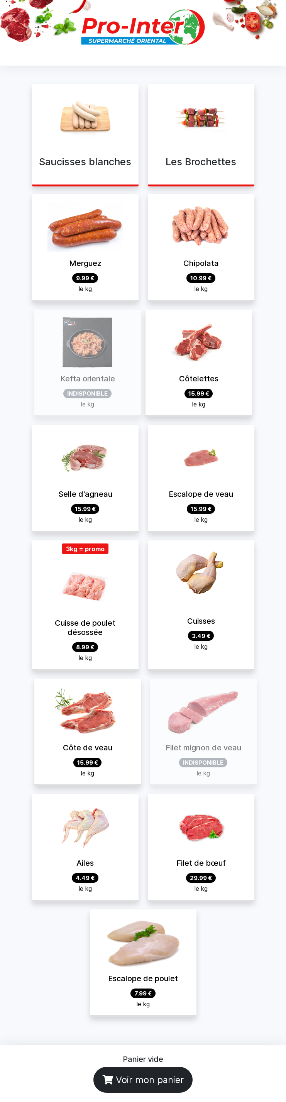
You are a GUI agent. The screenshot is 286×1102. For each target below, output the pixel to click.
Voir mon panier (143, 1079)
